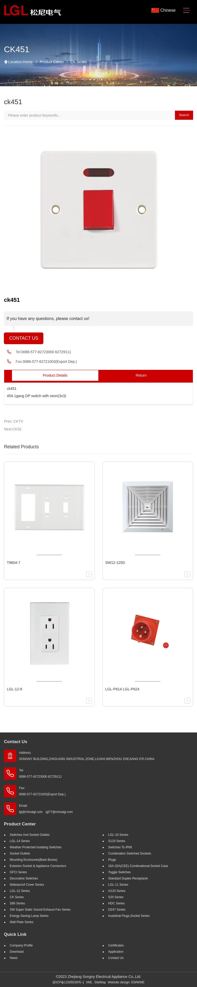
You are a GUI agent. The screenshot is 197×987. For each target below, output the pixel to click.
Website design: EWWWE (126, 982)
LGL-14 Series (20, 841)
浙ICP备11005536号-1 (68, 982)
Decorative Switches (24, 878)
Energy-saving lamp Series (29, 916)
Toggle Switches (119, 872)
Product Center (52, 62)
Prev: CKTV (13, 421)
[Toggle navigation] (186, 10)
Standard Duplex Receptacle (128, 878)
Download (17, 951)
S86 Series (17, 903)
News (14, 958)
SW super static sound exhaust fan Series (40, 909)
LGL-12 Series (20, 891)
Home (27, 62)
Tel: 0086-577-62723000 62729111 (40, 773)
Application (116, 951)
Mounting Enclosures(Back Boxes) (33, 860)
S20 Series (116, 897)
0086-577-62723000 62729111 (46, 352)
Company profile (21, 945)
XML (89, 982)
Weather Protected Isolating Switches (36, 847)
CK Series (78, 62)
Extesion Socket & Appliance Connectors (38, 866)
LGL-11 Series (118, 884)
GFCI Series (18, 872)
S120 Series (116, 841)
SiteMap (100, 982)
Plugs (112, 860)
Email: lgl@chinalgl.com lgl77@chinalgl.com (46, 809)
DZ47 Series (117, 909)
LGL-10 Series (118, 835)
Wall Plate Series (21, 922)
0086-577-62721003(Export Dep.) (50, 361)
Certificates (116, 945)
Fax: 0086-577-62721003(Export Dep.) (42, 791)
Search (184, 115)
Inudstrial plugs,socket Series (129, 916)
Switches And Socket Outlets (30, 835)
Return (141, 375)
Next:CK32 (13, 429)
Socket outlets (20, 853)
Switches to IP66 (120, 847)
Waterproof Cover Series (27, 884)
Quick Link (15, 934)
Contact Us (23, 338)
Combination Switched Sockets (129, 853)
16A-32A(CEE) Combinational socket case (138, 866)
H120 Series (116, 891)
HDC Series (116, 903)
